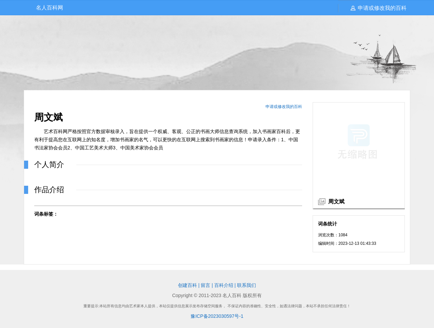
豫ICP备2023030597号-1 (217, 316)
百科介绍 (223, 285)
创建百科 (187, 285)
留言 (205, 285)
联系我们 (246, 285)
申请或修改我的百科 (382, 8)
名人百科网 (49, 8)
